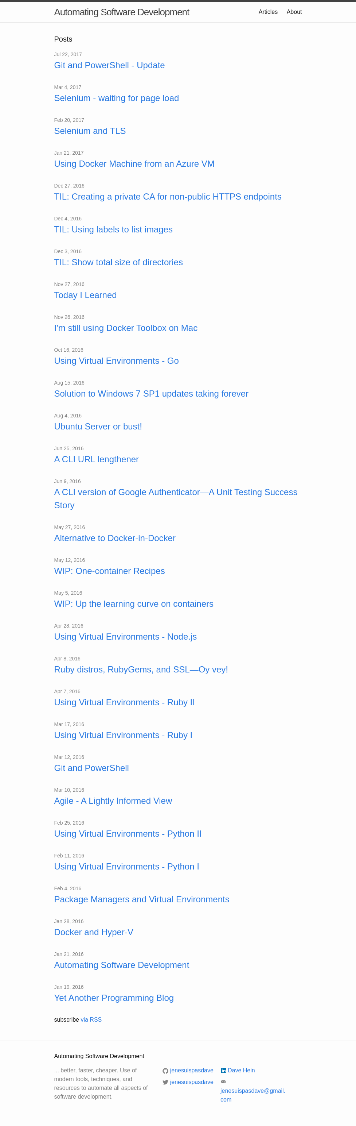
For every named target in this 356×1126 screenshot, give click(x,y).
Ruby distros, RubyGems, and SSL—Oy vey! (141, 669)
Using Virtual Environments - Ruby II (124, 702)
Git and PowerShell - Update (109, 65)
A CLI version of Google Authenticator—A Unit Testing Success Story (176, 498)
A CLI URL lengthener (96, 459)
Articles (268, 12)
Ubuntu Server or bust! (98, 426)
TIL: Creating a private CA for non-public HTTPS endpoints (168, 196)
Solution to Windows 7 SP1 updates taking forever (151, 393)
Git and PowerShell (91, 768)
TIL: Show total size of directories (118, 262)
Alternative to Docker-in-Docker (115, 538)
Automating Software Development (121, 12)
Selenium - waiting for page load (116, 98)
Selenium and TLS (90, 131)
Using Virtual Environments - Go (116, 361)
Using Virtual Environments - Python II (128, 833)
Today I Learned (85, 295)
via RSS (91, 1020)
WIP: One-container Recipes (109, 571)
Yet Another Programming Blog (114, 998)
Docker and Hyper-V (93, 932)
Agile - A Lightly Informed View (113, 801)
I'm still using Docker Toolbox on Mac (126, 328)
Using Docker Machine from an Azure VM (134, 164)
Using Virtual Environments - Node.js (125, 636)
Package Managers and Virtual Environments (142, 899)
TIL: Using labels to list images (113, 229)
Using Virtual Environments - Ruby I (123, 735)
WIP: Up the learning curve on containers (134, 604)
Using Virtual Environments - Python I (126, 866)
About (294, 12)
